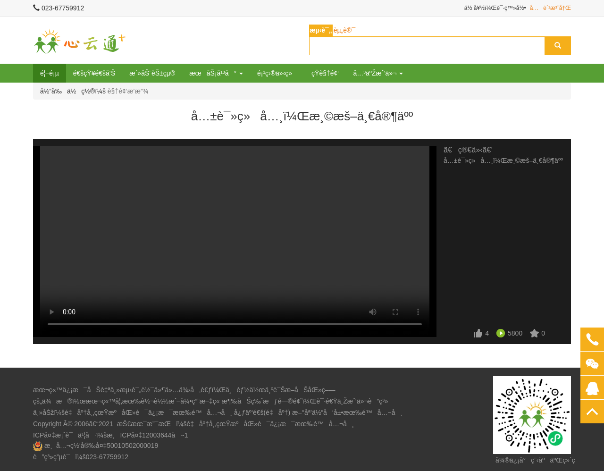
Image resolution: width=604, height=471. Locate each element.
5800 (515, 333)
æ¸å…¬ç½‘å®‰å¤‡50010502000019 (101, 445)
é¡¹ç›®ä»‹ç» (277, 73)
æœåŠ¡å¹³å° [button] (216, 73)
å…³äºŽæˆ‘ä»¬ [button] (378, 73)
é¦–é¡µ (49, 73)
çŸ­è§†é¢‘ (325, 73)
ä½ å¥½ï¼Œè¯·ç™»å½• (495, 8)
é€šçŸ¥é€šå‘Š (94, 73)
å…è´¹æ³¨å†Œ (550, 8)
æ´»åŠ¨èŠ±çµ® (152, 73)
